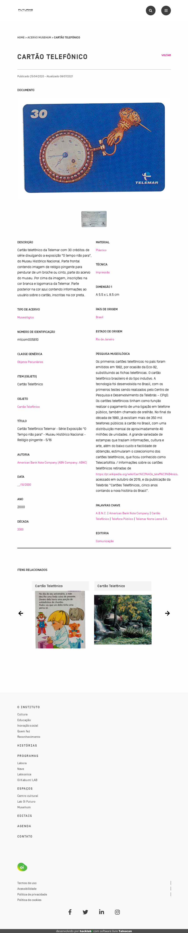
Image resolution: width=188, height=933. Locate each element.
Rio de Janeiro (105, 339)
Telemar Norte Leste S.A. (152, 519)
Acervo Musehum (39, 37)
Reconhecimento (28, 736)
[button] (20, 613)
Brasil (99, 317)
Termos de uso (26, 883)
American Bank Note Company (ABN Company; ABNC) (52, 462)
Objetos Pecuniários (30, 362)
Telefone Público (122, 519)
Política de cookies (29, 900)
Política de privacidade (32, 894)
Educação (24, 720)
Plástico (101, 250)
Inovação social (27, 725)
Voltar (166, 55)
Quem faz (23, 731)
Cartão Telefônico (28, 406)
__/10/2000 (24, 484)
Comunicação (105, 541)
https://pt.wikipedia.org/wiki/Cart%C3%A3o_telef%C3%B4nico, (137, 474)
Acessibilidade (26, 888)
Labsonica (24, 774)
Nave (20, 769)
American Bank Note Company (129, 513)
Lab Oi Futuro (26, 801)
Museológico (25, 317)
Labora (22, 763)
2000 (20, 529)
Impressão (103, 272)
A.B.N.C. (101, 513)
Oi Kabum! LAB (27, 780)
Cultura (22, 714)
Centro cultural (27, 796)
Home (21, 37)
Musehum (24, 807)
